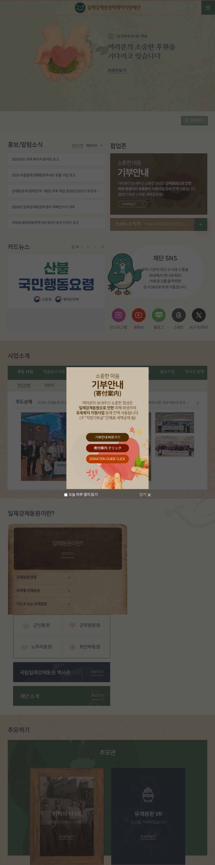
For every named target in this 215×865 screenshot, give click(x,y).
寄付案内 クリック (107, 448)
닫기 (142, 495)
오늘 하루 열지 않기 (83, 495)
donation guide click (107, 459)
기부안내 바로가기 (107, 437)
